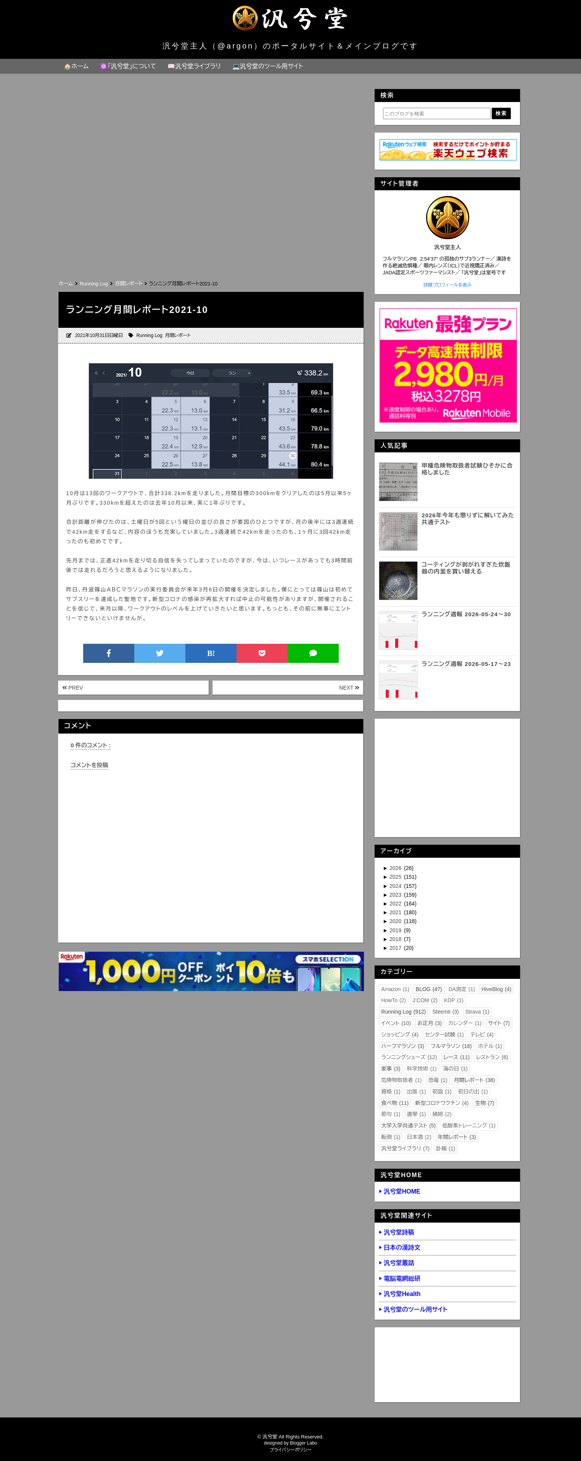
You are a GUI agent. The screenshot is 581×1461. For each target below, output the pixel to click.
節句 (390, 1114)
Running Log (149, 335)
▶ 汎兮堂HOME (399, 1191)
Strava (477, 1012)
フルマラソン (451, 1046)
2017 (396, 948)
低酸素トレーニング (469, 1125)
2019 (396, 930)
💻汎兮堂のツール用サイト (267, 66)
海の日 (455, 1069)
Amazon (395, 989)
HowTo (393, 1000)
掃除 (442, 1114)
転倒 (390, 1137)
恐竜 (437, 1080)
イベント (396, 1023)
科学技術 (421, 1069)
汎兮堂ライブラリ (405, 1148)
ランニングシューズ (409, 1057)
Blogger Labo (303, 1443)
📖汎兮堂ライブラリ (194, 66)
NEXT (349, 688)
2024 (396, 886)
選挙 (416, 1114)
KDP (454, 1000)
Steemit (445, 1012)
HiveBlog (496, 989)
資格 (390, 1091)
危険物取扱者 (401, 1080)
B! (211, 653)
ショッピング (399, 1035)
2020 (396, 921)
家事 (390, 1069)
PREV (72, 688)
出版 (416, 1091)
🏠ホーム (76, 66)
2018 (396, 939)
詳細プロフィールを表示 (447, 285)
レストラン (492, 1057)
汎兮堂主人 (447, 247)
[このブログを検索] (437, 113)
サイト (499, 1023)
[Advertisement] (210, 221)
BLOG (429, 989)
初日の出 (473, 1091)
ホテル (490, 1046)
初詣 (442, 1091)
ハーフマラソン (402, 1046)
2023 (396, 895)
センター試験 (444, 1035)
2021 (396, 912)
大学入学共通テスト (408, 1125)
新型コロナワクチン (441, 1103)
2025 (396, 877)
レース (457, 1057)
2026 (396, 868)
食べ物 (395, 1103)
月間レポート (178, 335)
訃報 (445, 1148)
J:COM (425, 1000)
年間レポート (457, 1137)
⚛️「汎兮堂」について (128, 66)
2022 (396, 904)
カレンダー (464, 1023)
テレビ (482, 1035)
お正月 (429, 1023)
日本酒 (419, 1137)
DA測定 (462, 989)
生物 (484, 1103)
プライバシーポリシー (290, 1450)
